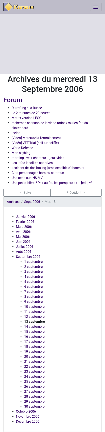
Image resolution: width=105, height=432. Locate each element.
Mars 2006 (24, 227)
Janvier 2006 (25, 217)
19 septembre (34, 352)
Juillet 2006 (24, 247)
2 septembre (33, 267)
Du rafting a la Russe (27, 108)
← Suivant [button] (27, 193)
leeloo (16, 133)
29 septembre (34, 401)
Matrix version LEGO (26, 118)
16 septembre (34, 337)
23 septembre (34, 372)
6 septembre (33, 287)
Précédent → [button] (76, 193)
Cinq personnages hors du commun (38, 173)
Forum (12, 100)
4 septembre (33, 277)
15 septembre (34, 332)
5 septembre (33, 282)
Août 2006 (23, 252)
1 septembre (33, 262)
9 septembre (33, 302)
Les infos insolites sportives (32, 163)
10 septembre (34, 307)
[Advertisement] (52, 44)
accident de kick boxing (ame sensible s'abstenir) (48, 168)
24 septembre (34, 377)
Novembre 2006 (27, 416)
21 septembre (34, 362)
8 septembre (33, 297)
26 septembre (34, 387)
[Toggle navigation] (96, 7)
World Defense (22, 148)
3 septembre (33, 272)
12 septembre (34, 317)
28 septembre (34, 396)
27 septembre (34, 392)
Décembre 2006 (27, 421)
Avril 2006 (23, 232)
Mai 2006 (23, 237)
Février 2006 (25, 222)
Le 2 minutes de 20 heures (31, 113)
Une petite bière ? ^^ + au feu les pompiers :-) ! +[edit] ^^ (52, 183)
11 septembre (34, 312)
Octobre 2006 (26, 411)
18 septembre (34, 347)
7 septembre (33, 292)
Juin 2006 (23, 242)
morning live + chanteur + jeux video (38, 158)
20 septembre (34, 357)
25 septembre (34, 382)
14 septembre (34, 327)
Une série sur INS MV (27, 178)
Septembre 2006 (28, 257)
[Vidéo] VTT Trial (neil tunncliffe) (35, 143)
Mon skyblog (21, 153)
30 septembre (34, 406)
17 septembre (34, 342)
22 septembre (34, 367)
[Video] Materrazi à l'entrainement (36, 138)
